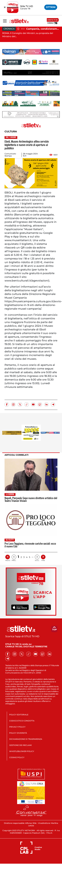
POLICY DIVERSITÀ (18, 733)
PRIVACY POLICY (17, 727)
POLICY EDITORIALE (18, 714)
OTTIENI (50, 7)
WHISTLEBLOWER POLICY (21, 751)
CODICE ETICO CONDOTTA (21, 721)
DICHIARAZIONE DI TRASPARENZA (25, 739)
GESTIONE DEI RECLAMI (20, 745)
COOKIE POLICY (16, 757)
